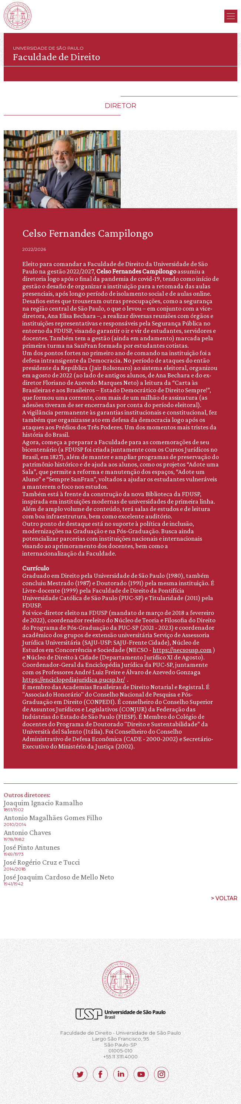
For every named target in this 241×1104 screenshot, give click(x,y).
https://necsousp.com (182, 649)
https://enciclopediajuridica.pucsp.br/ (73, 679)
